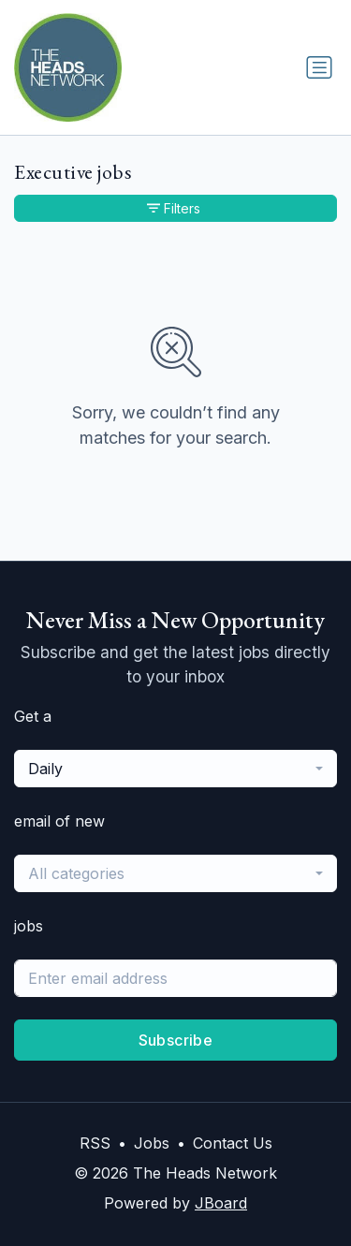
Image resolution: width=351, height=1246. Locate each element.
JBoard (221, 1203)
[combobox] (175, 768)
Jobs (151, 1143)
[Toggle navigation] (319, 67)
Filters (173, 208)
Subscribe (176, 1040)
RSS (95, 1143)
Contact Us (232, 1143)
